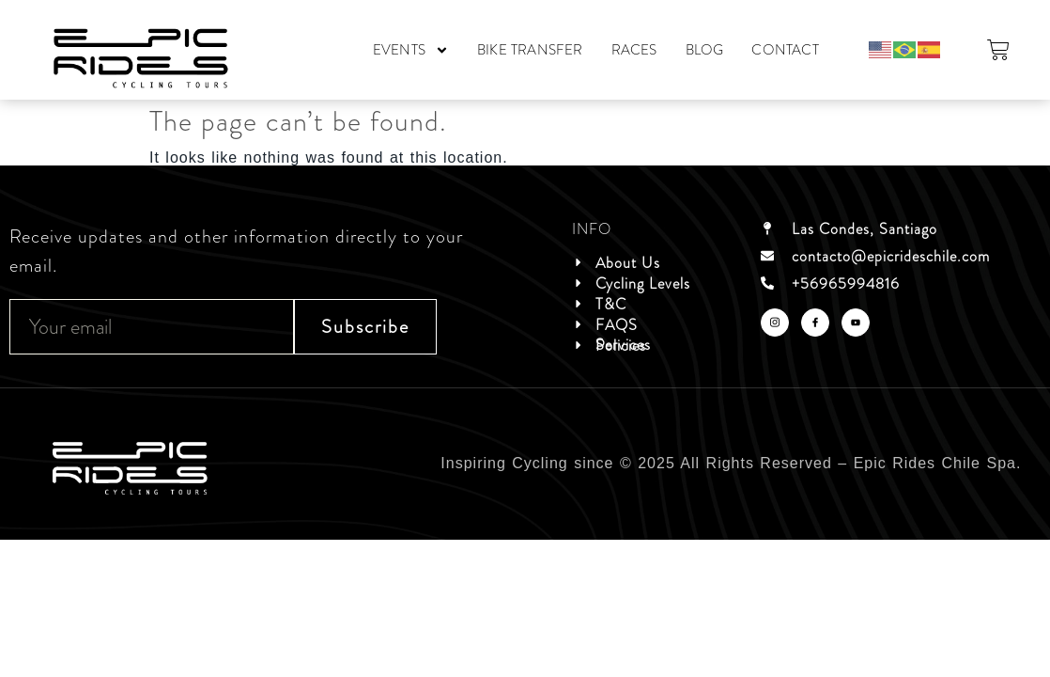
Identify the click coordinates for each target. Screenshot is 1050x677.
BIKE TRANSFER (530, 49)
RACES (634, 49)
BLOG (705, 49)
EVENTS (411, 50)
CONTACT (784, 49)
